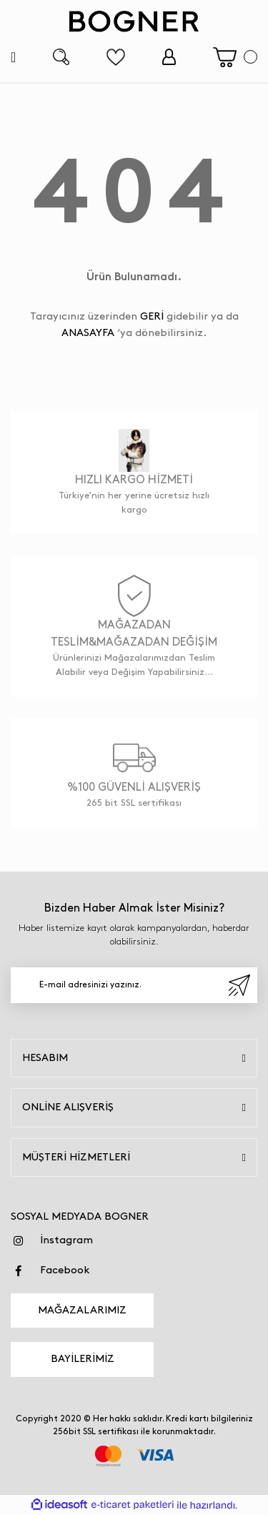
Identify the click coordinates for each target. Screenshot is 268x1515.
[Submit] (239, 985)
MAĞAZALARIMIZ (82, 1311)
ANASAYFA (87, 333)
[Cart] (235, 57)
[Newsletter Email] (134, 985)
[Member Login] (169, 57)
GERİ (152, 317)
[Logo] (134, 21)
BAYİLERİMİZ (82, 1359)
